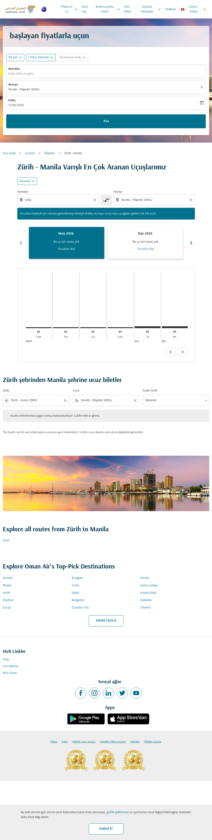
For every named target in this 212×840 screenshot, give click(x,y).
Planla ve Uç (70, 9)
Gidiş (11, 100)
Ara (106, 121)
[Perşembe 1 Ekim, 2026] (175, 327)
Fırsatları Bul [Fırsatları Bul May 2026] (66, 249)
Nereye (13, 84)
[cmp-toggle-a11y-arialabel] (106, 199)
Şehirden (135, 741)
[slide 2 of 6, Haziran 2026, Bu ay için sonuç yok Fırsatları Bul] (145, 243)
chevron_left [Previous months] (21, 243)
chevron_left (170, 352)
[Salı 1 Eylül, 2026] (147, 327)
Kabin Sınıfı (150, 390)
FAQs (6, 659)
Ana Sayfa (9, 153)
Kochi (6, 593)
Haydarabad (148, 593)
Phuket (7, 585)
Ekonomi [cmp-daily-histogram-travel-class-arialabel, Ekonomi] (24, 181)
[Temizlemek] (203, 87)
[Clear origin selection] (95, 200)
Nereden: (23, 192)
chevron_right (182, 352)
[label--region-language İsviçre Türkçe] (193, 9)
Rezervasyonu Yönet (109, 9)
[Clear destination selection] (192, 200)
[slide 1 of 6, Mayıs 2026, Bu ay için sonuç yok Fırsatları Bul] (66, 243)
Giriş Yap (85, 9)
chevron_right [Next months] (191, 243)
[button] (41, 57)
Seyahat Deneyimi (152, 9)
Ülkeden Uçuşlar (153, 741)
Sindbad (170, 9)
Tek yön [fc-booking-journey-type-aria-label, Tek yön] (13, 57)
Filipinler (49, 153)
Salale (75, 585)
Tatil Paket (127, 9)
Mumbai (8, 600)
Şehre (65, 741)
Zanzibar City (80, 607)
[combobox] (58, 200)
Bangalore (78, 600)
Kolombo (146, 600)
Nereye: (118, 192)
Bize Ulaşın (10, 673)
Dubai (75, 593)
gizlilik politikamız (118, 812)
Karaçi (7, 607)
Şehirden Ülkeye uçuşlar (113, 741)
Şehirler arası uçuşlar (83, 741)
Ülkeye (53, 741)
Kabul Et (106, 829)
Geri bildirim (10, 666)
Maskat (8, 578)
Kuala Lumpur (149, 585)
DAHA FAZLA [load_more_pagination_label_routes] (106, 621)
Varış (76, 390)
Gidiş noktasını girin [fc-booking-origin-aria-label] (21, 74)
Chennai (145, 607)
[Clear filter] (65, 400)
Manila (144, 578)
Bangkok (77, 578)
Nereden (14, 69)
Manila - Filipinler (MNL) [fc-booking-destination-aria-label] (24, 89)
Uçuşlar (30, 153)
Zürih (6, 540)
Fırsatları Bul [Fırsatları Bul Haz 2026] (145, 249)
